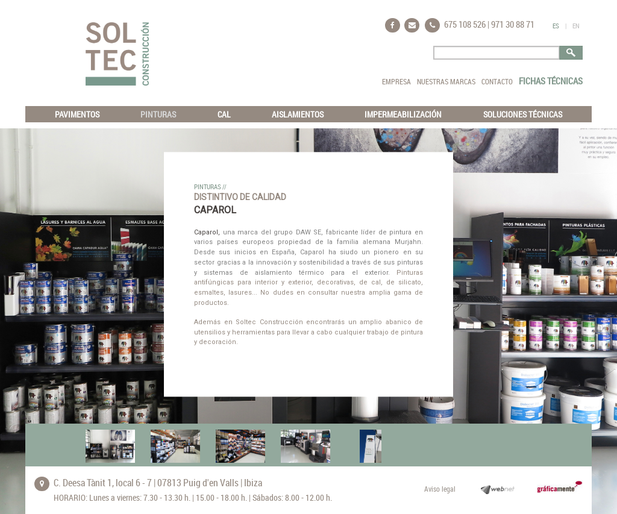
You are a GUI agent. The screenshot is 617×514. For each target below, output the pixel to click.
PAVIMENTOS (77, 114)
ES (556, 25)
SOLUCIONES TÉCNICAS (522, 114)
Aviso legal (440, 489)
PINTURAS (158, 114)
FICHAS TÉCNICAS (551, 81)
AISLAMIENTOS (298, 114)
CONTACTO (497, 81)
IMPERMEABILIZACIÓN (403, 114)
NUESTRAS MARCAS (446, 81)
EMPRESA (396, 81)
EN (576, 25)
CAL (224, 114)
